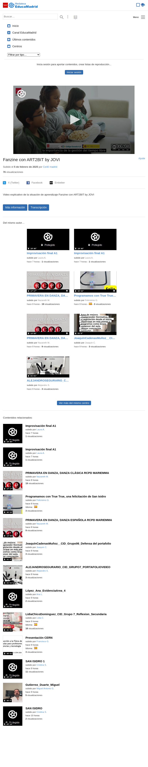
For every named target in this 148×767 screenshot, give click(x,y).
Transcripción (39, 207)
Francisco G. (43, 641)
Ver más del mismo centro (74, 403)
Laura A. (42, 258)
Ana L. (39, 594)
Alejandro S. (44, 385)
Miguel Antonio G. (45, 688)
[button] (74, 119)
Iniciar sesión (74, 72)
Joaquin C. (90, 343)
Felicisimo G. (91, 300)
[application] (74, 120)
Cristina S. (42, 665)
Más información (15, 207)
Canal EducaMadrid (24, 32)
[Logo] (21, 94)
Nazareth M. (44, 300)
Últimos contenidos (23, 39)
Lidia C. (40, 618)
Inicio (15, 25)
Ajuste (142, 158)
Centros (17, 46)
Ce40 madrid (50, 166)
